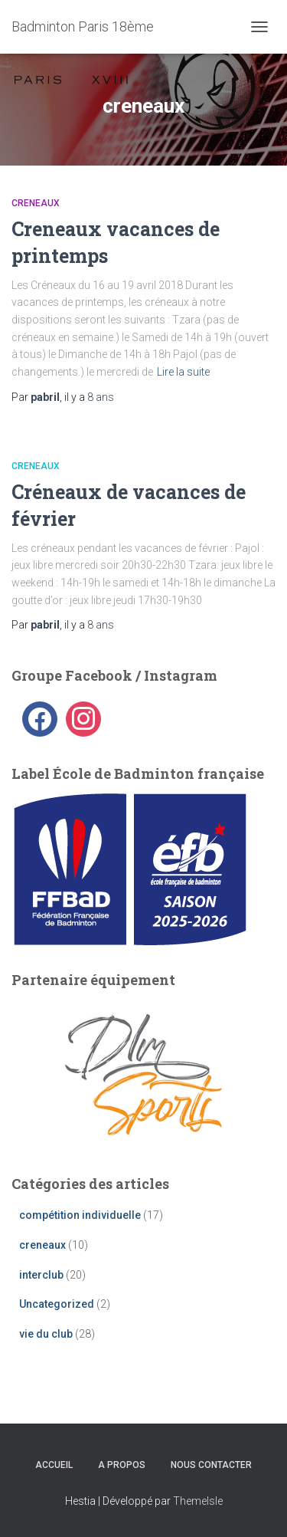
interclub (41, 1275)
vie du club (46, 1334)
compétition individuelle (80, 1215)
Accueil (54, 1465)
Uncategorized (56, 1304)
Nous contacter (211, 1465)
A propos (121, 1465)
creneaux (35, 203)
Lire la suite (183, 372)
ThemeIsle (198, 1501)
